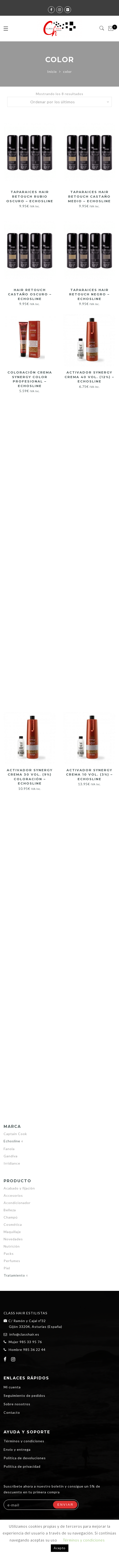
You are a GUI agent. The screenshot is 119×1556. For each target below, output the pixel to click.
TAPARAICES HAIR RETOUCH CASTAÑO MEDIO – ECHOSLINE (89, 196)
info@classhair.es (24, 1334)
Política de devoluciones (25, 1458)
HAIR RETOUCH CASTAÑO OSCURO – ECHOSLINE (30, 294)
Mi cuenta (12, 1387)
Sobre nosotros (17, 1404)
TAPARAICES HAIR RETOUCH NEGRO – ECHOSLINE (89, 294)
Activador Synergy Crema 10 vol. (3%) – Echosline (89, 774)
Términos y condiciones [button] (84, 1540)
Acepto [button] (60, 1548)
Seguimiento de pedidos (24, 1395)
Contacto (12, 1412)
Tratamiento (14, 1275)
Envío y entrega (17, 1449)
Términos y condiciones (24, 1441)
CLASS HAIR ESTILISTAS (25, 1313)
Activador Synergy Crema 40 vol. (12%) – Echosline (89, 376)
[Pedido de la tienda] (59, 102)
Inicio (52, 71)
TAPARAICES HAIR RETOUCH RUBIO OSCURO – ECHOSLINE (29, 196)
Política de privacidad (22, 1466)
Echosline (12, 1141)
